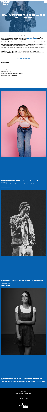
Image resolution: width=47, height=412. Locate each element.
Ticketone (34, 38)
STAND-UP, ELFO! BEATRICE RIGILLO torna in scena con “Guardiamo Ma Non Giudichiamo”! (21, 181)
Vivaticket (29, 38)
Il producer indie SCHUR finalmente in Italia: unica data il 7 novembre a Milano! (22, 280)
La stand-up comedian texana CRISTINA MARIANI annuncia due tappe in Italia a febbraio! (22, 379)
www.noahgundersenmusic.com (23, 58)
